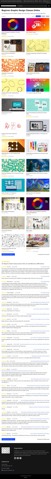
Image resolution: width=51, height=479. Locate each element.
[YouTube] (15, 458)
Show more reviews (8, 439)
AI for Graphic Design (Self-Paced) (33, 93)
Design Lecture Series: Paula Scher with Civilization (39, 407)
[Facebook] (18, 458)
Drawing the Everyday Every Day (9, 248)
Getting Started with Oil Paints (32, 73)
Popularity (38, 16)
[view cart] (41, 1)
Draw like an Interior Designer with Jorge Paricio (39, 418)
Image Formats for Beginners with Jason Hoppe (40, 319)
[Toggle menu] (49, 6)
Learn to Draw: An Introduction (8, 53)
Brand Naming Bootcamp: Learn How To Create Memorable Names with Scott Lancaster (19, 370)
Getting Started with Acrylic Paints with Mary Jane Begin (38, 385)
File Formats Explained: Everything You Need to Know (36, 113)
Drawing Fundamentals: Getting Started (10, 93)
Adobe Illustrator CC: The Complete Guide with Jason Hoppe (37, 324)
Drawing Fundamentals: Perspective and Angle (36, 53)
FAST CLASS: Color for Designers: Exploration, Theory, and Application (36, 212)
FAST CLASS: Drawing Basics (8, 211)
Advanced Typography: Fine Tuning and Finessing (12, 173)
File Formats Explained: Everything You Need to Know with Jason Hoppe (35, 400)
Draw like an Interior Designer (32, 248)
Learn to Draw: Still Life (7, 230)
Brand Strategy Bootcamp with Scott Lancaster (40, 302)
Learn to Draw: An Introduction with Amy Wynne (40, 337)
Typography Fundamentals (7, 73)
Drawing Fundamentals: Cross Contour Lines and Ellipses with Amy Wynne (34, 344)
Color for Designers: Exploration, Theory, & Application (11, 33)
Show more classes (8, 254)
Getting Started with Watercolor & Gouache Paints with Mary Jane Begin (35, 412)
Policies (25, 477)
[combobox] (32, 6)
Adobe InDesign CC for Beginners (9, 193)
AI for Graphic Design (31, 32)
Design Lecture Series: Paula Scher (9, 133)
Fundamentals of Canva (7, 112)
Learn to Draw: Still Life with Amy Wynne (41, 349)
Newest (43, 16)
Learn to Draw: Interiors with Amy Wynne (41, 309)
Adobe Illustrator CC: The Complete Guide (11, 153)
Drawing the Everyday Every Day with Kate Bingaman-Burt (38, 314)
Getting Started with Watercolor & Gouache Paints (37, 153)
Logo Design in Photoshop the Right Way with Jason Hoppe (37, 393)
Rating (47, 16)
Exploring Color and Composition (33, 193)
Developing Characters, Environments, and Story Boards (36, 173)
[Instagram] (20, 458)
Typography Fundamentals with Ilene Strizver (40, 356)
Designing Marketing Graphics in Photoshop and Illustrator (36, 134)
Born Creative (29, 230)
